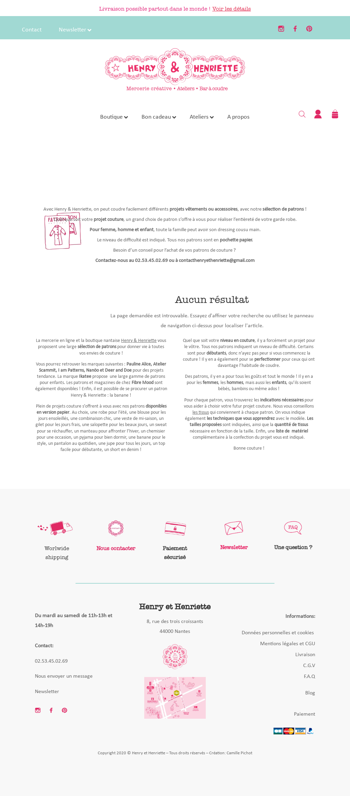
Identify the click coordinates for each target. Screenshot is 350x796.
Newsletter (47, 691)
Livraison (305, 655)
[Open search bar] (302, 114)
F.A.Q (309, 676)
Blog (310, 693)
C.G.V (309, 665)
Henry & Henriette (139, 340)
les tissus (200, 412)
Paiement (304, 714)
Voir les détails (231, 8)
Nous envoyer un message (64, 676)
